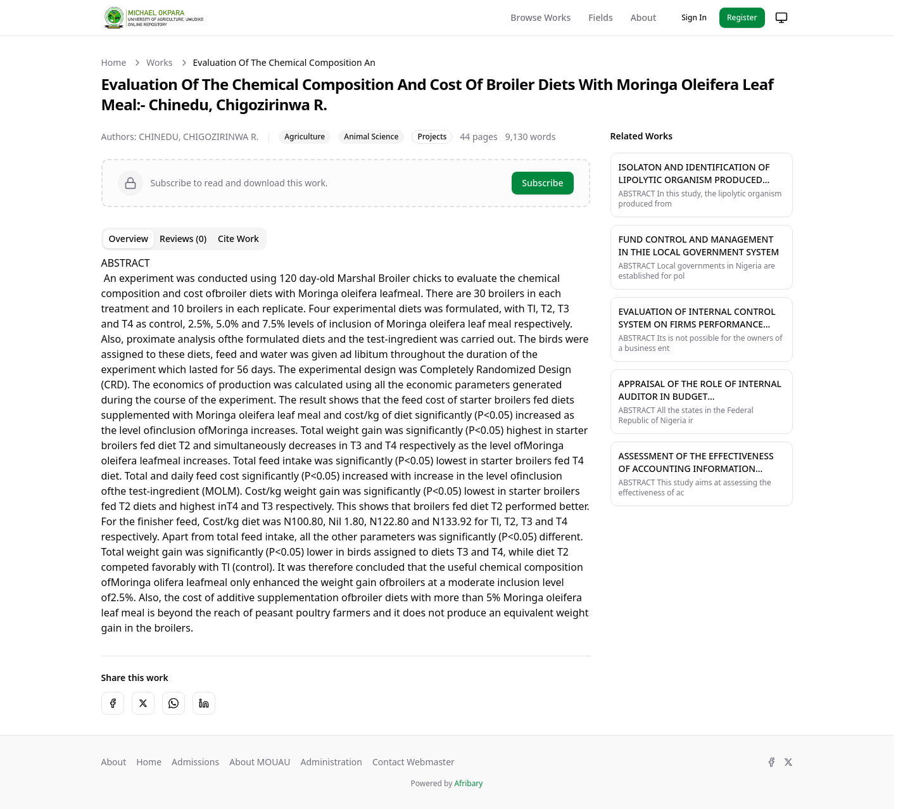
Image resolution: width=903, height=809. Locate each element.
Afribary (468, 783)
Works (159, 62)
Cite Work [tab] (238, 239)
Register (742, 17)
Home (114, 62)
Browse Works (540, 17)
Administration (331, 762)
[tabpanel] (345, 445)
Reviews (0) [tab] (183, 239)
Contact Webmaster (413, 762)
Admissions (195, 762)
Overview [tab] (129, 239)
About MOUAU (259, 762)
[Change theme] (781, 17)
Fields (600, 17)
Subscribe (542, 183)
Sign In (694, 17)
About (644, 17)
